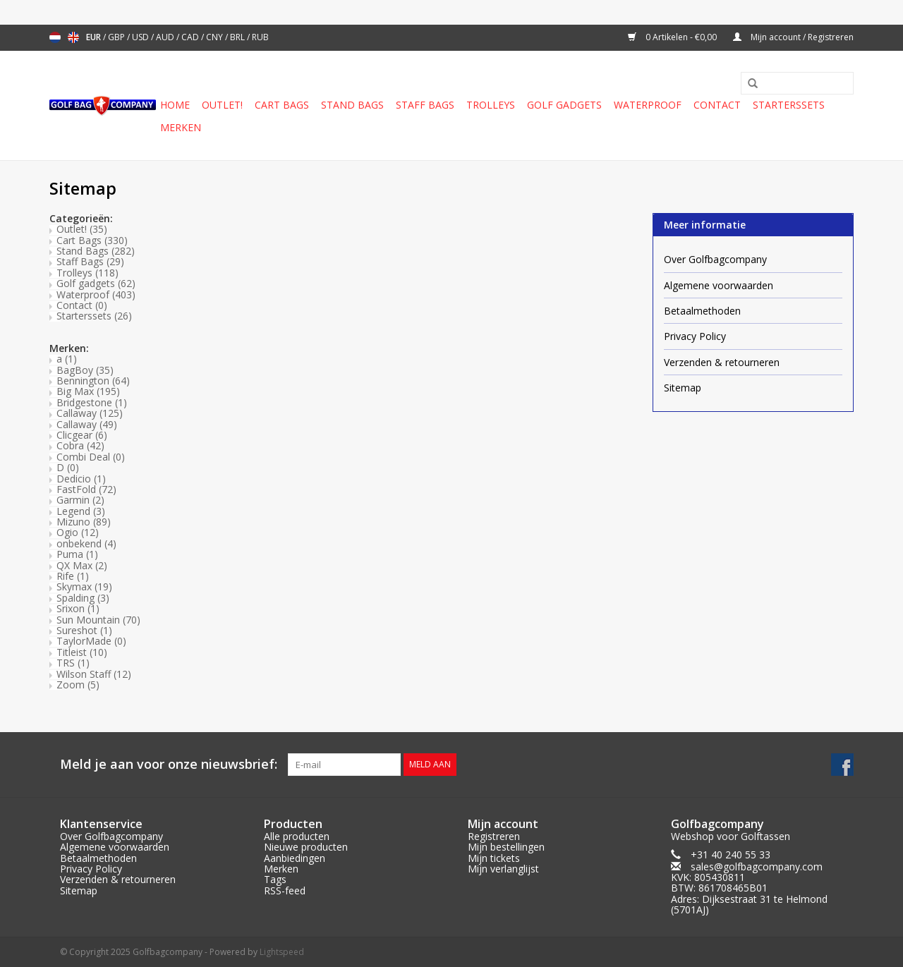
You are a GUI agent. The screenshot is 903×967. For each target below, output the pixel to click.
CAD (191, 37)
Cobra (80, 445)
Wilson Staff (93, 674)
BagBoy (85, 370)
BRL (238, 37)
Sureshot (84, 630)
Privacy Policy (695, 336)
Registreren (494, 836)
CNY (215, 37)
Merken (180, 127)
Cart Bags (282, 104)
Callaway (89, 413)
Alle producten (296, 836)
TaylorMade (91, 640)
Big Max (88, 391)
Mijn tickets (494, 858)
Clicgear (81, 435)
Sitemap (682, 387)
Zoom (77, 684)
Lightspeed (282, 952)
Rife (72, 576)
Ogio (77, 532)
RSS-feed (284, 890)
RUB (260, 37)
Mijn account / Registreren (793, 37)
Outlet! (222, 104)
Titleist (81, 652)
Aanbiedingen (294, 858)
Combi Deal (90, 456)
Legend (80, 511)
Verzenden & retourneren (722, 362)
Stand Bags (352, 104)
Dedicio (81, 478)
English (73, 37)
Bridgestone (91, 402)
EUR (94, 37)
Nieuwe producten (306, 846)
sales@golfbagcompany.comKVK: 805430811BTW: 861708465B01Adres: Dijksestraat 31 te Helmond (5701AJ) (749, 888)
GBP (117, 37)
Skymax (84, 586)
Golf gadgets (564, 104)
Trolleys (490, 104)
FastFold (86, 489)
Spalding (82, 597)
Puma (77, 554)
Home (175, 104)
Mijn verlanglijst (503, 868)
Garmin (80, 499)
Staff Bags (425, 104)
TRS (73, 662)
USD (141, 37)
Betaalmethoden (702, 310)
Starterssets (789, 104)
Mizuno (83, 521)
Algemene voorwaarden (718, 285)
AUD (166, 37)
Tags (275, 879)
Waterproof (647, 104)
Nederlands (55, 37)
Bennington (93, 380)
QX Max (81, 565)
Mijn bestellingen (506, 846)
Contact (717, 104)
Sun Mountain (98, 619)
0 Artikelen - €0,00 (673, 37)
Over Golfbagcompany (715, 259)
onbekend (86, 543)
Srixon (77, 608)
